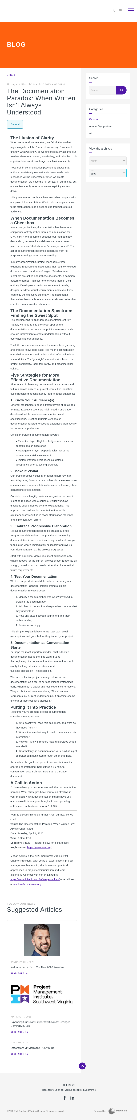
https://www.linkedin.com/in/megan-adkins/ (35, 879)
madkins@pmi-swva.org (27, 884)
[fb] (64, 1099)
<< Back (11, 75)
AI (90, 133)
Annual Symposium (100, 126)
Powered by (100, 1111)
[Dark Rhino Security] (118, 1111)
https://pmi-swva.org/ (39, 847)
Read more (17, 973)
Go (121, 90)
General (93, 119)
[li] (72, 1099)
